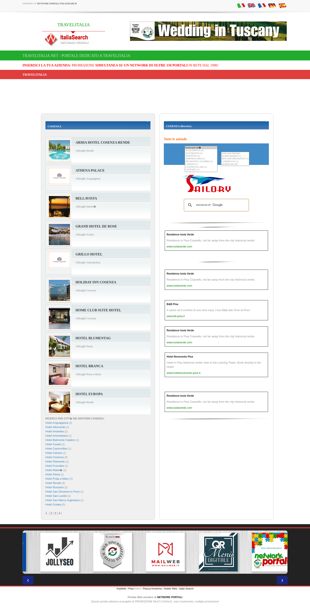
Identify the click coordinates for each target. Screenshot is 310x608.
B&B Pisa (172, 304)
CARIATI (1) (201, 164)
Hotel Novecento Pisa (180, 356)
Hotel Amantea (54, 431)
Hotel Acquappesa (56, 422)
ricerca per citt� (201, 147)
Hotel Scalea (53, 504)
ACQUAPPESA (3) (201, 150)
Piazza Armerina (152, 588)
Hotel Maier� (53, 470)
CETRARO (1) (201, 169)
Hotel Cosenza (54, 457)
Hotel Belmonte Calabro (60, 440)
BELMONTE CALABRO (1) (201, 161)
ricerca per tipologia (235, 153)
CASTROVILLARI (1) (201, 167)
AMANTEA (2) (201, 156)
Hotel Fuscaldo (54, 465)
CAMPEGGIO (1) (235, 161)
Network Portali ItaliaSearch (57, 3)
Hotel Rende (53, 483)
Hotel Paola (52, 474)
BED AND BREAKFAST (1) (235, 158)
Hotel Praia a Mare (57, 478)
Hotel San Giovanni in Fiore (62, 491)
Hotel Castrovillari (56, 448)
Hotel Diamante (55, 461)
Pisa (130, 588)
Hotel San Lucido (56, 495)
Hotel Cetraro (53, 452)
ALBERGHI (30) (235, 164)
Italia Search (186, 588)
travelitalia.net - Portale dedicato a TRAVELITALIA (76, 56)
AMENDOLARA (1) (201, 158)
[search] (215, 205)
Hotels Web (170, 588)
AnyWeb (121, 588)
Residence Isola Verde (180, 234)
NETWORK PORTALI (169, 597)
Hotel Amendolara (56, 435)
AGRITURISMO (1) (235, 156)
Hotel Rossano (54, 487)
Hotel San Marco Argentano (62, 500)
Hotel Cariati (53, 444)
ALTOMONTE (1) (201, 153)
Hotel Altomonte (55, 427)
